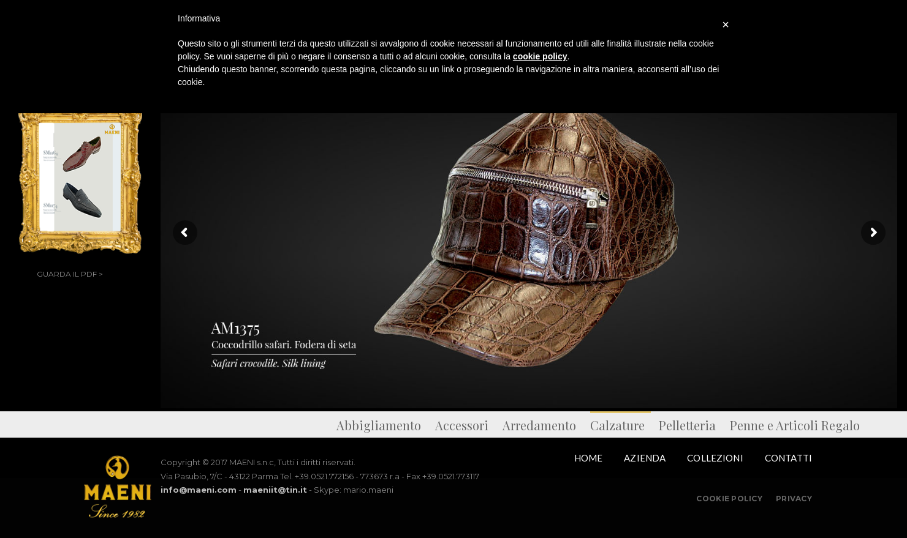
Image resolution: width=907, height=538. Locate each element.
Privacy (794, 498)
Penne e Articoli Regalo (795, 425)
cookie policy (540, 56)
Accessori (461, 425)
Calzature (617, 425)
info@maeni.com (199, 490)
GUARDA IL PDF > (70, 273)
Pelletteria (687, 425)
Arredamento (539, 425)
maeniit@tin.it (275, 490)
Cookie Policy (729, 498)
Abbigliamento (378, 425)
